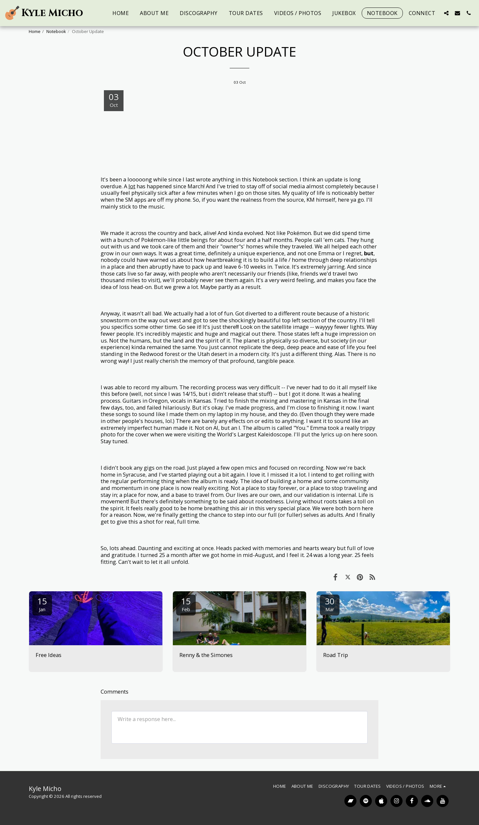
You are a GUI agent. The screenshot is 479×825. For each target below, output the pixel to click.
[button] (446, 13)
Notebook (56, 31)
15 (42, 604)
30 (329, 604)
